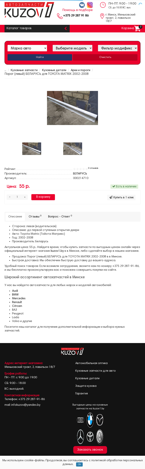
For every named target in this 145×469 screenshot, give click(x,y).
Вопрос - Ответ (60, 216)
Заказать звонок (90, 450)
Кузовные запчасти (21, 70)
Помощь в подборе (77, 10)
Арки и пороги (78, 70)
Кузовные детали (52, 70)
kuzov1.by (57, 250)
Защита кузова (85, 386)
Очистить (105, 57)
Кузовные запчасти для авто (95, 370)
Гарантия (81, 393)
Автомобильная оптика (91, 363)
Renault (17, 302)
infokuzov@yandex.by (25, 404)
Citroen (17, 306)
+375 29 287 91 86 (76, 15)
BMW (15, 294)
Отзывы (35, 216)
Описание (15, 216)
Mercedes (18, 298)
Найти (40, 57)
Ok (79, 464)
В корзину (43, 197)
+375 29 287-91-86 (31, 399)
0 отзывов (93, 168)
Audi (15, 290)
